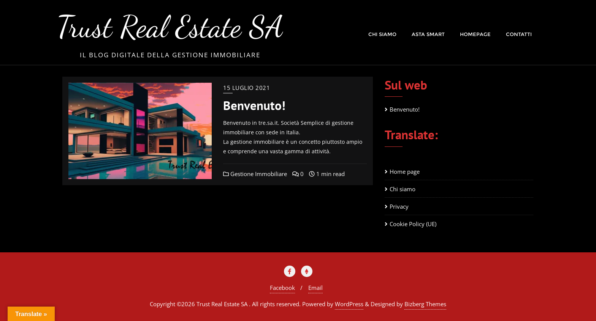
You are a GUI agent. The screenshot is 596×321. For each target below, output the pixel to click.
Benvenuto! (254, 105)
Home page (405, 171)
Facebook (282, 287)
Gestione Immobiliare (255, 174)
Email (315, 287)
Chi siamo (402, 189)
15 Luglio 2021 (246, 87)
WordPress (349, 304)
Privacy (399, 206)
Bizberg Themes (425, 304)
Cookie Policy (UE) (413, 224)
